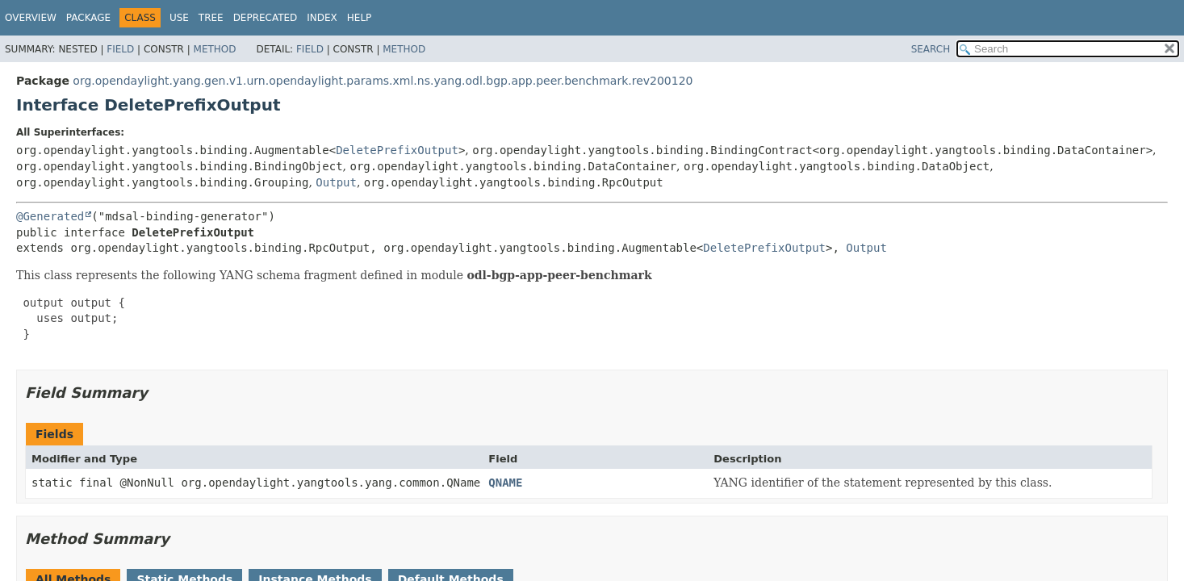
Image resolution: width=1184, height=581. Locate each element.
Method (215, 49)
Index (322, 17)
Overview (30, 17)
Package (88, 17)
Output (336, 182)
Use (179, 17)
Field (120, 49)
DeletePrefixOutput (397, 150)
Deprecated (265, 17)
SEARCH (931, 49)
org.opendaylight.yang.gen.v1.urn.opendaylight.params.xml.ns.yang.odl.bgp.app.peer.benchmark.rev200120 (382, 80)
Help (359, 17)
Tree (211, 17)
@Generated (50, 216)
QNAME (505, 482)
